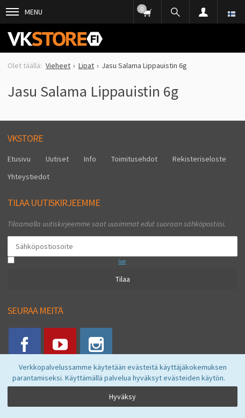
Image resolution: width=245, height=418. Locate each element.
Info (90, 159)
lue (122, 261)
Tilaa (123, 279)
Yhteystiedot (28, 176)
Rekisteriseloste (199, 159)
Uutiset (57, 159)
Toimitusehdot (134, 159)
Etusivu (19, 159)
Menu (24, 12)
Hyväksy (122, 396)
